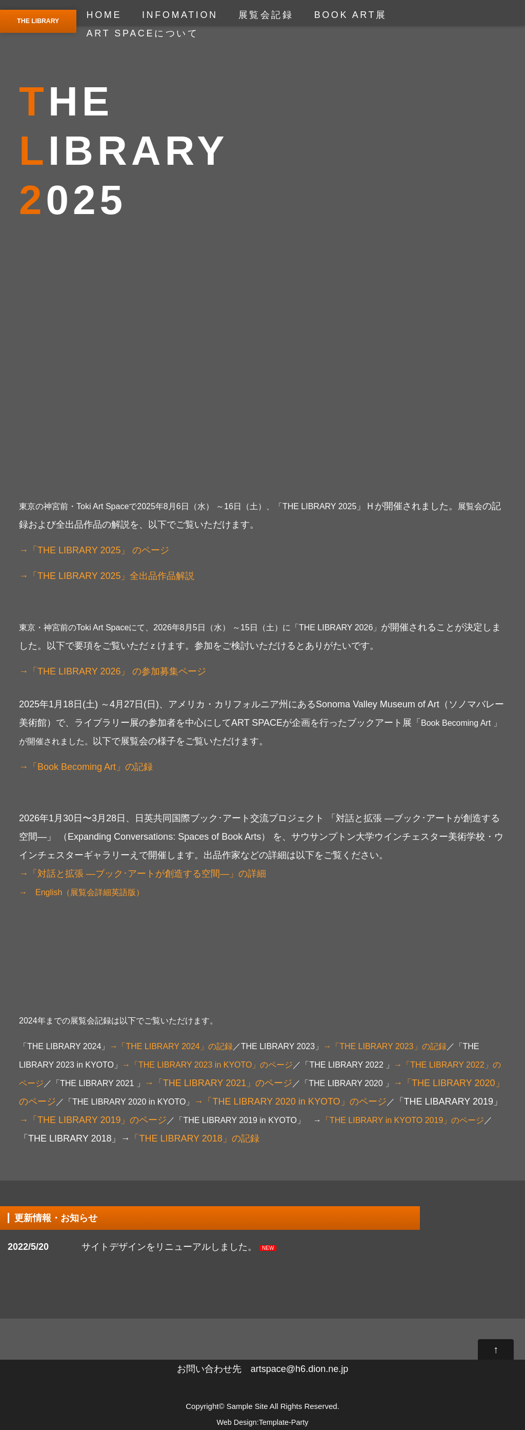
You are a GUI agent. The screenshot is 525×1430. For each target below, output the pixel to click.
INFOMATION (180, 15)
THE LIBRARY (38, 21)
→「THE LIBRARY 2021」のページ (218, 1083)
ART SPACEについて (143, 33)
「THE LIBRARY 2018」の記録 (194, 1138)
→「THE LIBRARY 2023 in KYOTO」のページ (207, 1064)
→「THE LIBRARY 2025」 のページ (94, 550)
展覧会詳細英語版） (107, 892)
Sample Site (247, 1406)
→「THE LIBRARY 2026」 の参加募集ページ (112, 671)
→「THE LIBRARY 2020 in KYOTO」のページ (294, 1101)
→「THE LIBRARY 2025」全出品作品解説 (106, 576)
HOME (104, 15)
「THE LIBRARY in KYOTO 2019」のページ (402, 1120)
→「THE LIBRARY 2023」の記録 (384, 1046)
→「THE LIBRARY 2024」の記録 (170, 1046)
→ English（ (44, 892)
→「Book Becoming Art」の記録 (86, 767)
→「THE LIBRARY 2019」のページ (93, 1120)
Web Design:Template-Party (263, 1422)
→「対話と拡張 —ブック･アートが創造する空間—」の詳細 (142, 873)
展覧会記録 (266, 15)
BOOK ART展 (350, 15)
